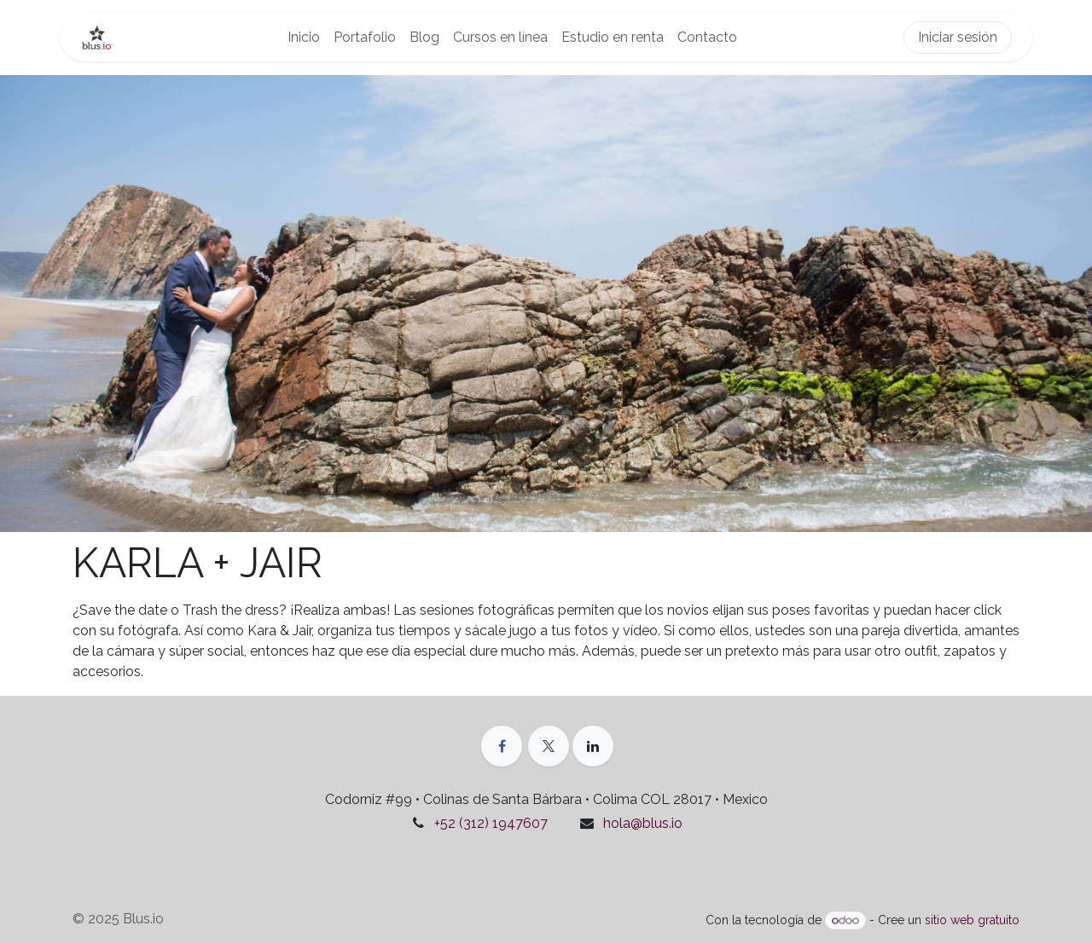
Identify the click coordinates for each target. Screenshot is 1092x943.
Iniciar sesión (957, 37)
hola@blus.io (642, 823)
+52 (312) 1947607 (491, 823)
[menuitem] (304, 37)
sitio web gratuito (972, 920)
